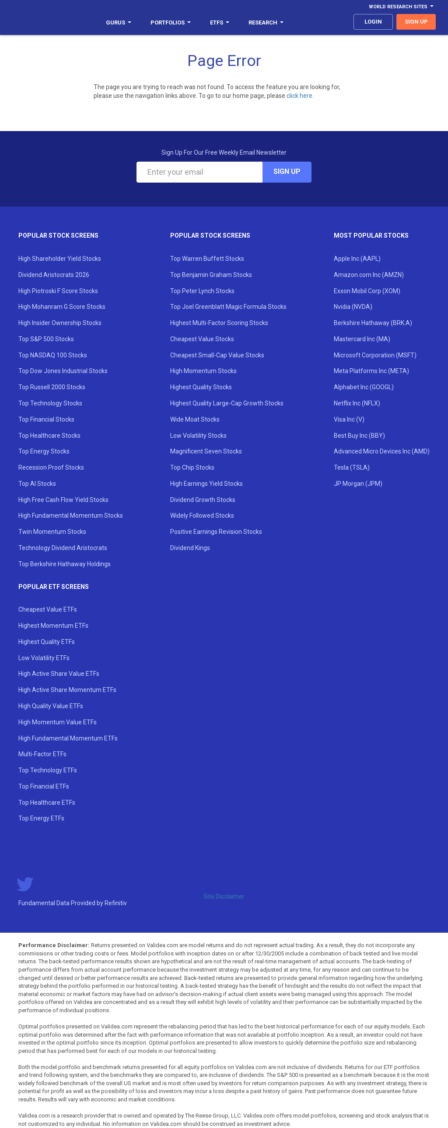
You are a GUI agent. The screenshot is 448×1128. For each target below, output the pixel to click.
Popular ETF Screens (53, 586)
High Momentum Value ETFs (57, 722)
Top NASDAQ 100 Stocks (52, 355)
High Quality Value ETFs (50, 705)
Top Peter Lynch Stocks (202, 290)
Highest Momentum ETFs (53, 625)
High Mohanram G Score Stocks (61, 306)
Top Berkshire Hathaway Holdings (64, 564)
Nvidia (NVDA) (353, 306)
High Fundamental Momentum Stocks (70, 515)
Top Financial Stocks (46, 419)
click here (299, 95)
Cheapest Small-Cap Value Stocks (217, 355)
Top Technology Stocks (50, 403)
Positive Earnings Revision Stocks (216, 531)
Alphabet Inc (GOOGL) (364, 387)
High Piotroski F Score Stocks (58, 290)
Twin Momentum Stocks (52, 531)
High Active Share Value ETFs (58, 673)
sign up (416, 21)
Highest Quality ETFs (46, 641)
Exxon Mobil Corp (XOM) (367, 290)
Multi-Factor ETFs (42, 754)
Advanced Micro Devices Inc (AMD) (382, 451)
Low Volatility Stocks (198, 435)
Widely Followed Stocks (202, 515)
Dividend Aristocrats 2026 (53, 274)
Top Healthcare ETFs (46, 802)
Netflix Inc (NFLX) (357, 403)
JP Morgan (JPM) (358, 483)
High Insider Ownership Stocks (60, 322)
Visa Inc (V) (349, 419)
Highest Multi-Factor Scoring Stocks (219, 322)
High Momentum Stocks (203, 370)
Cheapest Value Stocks (202, 339)
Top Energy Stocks (44, 451)
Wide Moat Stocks (195, 419)
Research (266, 22)
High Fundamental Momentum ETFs (68, 738)
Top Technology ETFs (47, 770)
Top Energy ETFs (41, 818)
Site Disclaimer (224, 896)
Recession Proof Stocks (51, 467)
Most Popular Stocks (371, 235)
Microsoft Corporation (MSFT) (375, 355)
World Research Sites (401, 7)
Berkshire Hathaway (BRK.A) (373, 322)
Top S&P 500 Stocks (46, 339)
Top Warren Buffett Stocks (207, 258)
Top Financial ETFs (43, 786)
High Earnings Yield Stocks (206, 483)
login (373, 21)
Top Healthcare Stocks (49, 435)
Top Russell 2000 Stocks (51, 387)
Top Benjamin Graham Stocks (211, 274)
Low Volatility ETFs (44, 657)
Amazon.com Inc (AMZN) (369, 274)
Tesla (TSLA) (352, 467)
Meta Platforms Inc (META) (371, 370)
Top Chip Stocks (192, 467)
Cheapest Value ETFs (47, 609)
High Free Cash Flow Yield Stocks (63, 499)
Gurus (118, 22)
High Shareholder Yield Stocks (59, 258)
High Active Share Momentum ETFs (67, 689)
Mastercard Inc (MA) (362, 339)
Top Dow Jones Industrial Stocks (63, 370)
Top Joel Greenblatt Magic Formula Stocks (228, 306)
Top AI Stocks (37, 483)
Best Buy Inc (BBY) (359, 435)
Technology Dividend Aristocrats (62, 547)
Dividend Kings (190, 547)
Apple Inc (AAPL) (357, 258)
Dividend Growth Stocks (202, 499)
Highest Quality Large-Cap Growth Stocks (227, 403)
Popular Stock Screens (58, 235)
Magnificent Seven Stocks (206, 451)
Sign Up (287, 171)
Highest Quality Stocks (201, 387)
